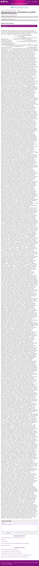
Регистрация (34, 1)
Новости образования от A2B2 (19, 7)
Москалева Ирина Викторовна (11, 15)
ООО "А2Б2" (26, 562)
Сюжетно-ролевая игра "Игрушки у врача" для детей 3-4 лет (11, 552)
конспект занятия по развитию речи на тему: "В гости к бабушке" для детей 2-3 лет (14, 558)
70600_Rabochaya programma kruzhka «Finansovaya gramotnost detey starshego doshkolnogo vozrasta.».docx (18, 26)
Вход (29, 1)
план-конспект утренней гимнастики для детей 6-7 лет (10, 550)
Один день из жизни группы (5, 546)
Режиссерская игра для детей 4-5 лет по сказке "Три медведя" (11, 554)
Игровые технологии (4, 542)
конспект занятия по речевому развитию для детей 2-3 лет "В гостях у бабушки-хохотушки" (16, 556)
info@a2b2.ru (10, 563)
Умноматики (36, 562)
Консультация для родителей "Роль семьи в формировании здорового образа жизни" (15, 544)
